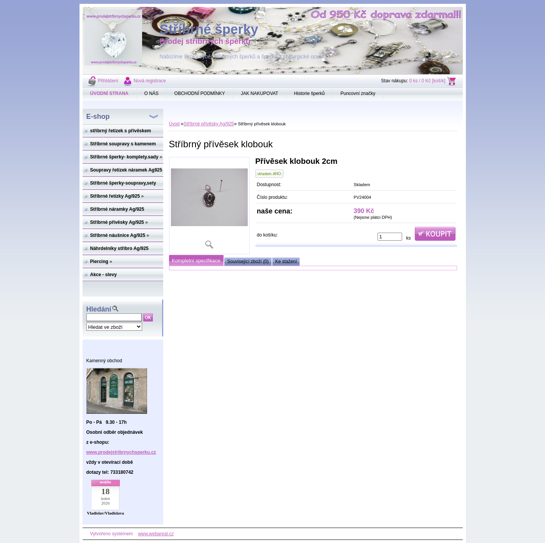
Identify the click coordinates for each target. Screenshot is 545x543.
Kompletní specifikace (196, 260)
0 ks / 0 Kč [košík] (427, 80)
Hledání (98, 309)
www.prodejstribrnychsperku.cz (121, 452)
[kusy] (390, 237)
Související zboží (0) (248, 261)
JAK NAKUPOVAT (259, 93)
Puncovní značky (357, 93)
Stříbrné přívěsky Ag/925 (209, 124)
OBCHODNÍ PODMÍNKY (199, 93)
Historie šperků (309, 93)
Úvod (174, 124)
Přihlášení (108, 80)
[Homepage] (110, 93)
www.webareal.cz (156, 533)
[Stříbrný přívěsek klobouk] (209, 205)
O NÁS (151, 93)
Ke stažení (286, 261)
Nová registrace (150, 80)
